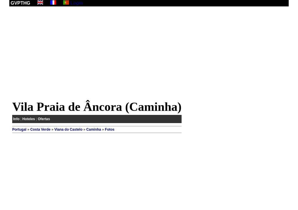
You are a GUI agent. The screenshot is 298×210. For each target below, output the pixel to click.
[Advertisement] (149, 54)
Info (16, 119)
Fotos (110, 129)
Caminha (93, 129)
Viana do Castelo (68, 129)
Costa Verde (40, 129)
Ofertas (44, 119)
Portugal (19, 129)
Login (76, 3)
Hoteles (28, 119)
